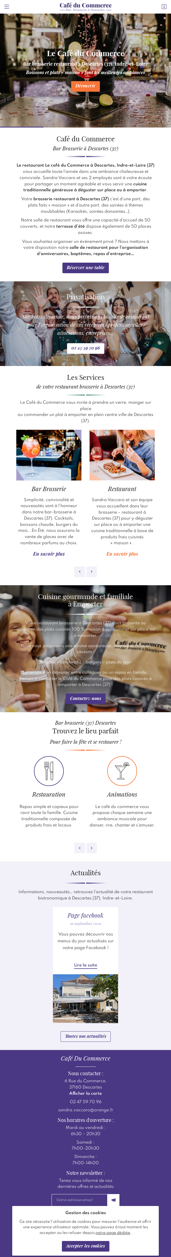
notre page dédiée (113, 1233)
